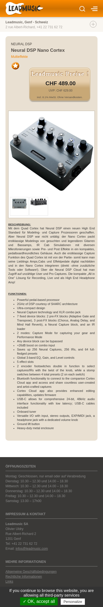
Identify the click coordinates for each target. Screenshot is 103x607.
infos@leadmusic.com (32, 549)
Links (9, 581)
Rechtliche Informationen (23, 576)
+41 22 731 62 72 (49, 27)
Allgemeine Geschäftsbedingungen (31, 572)
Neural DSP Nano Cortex (38, 50)
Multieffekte (19, 57)
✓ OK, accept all (39, 601)
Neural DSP (21, 44)
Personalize (72, 602)
